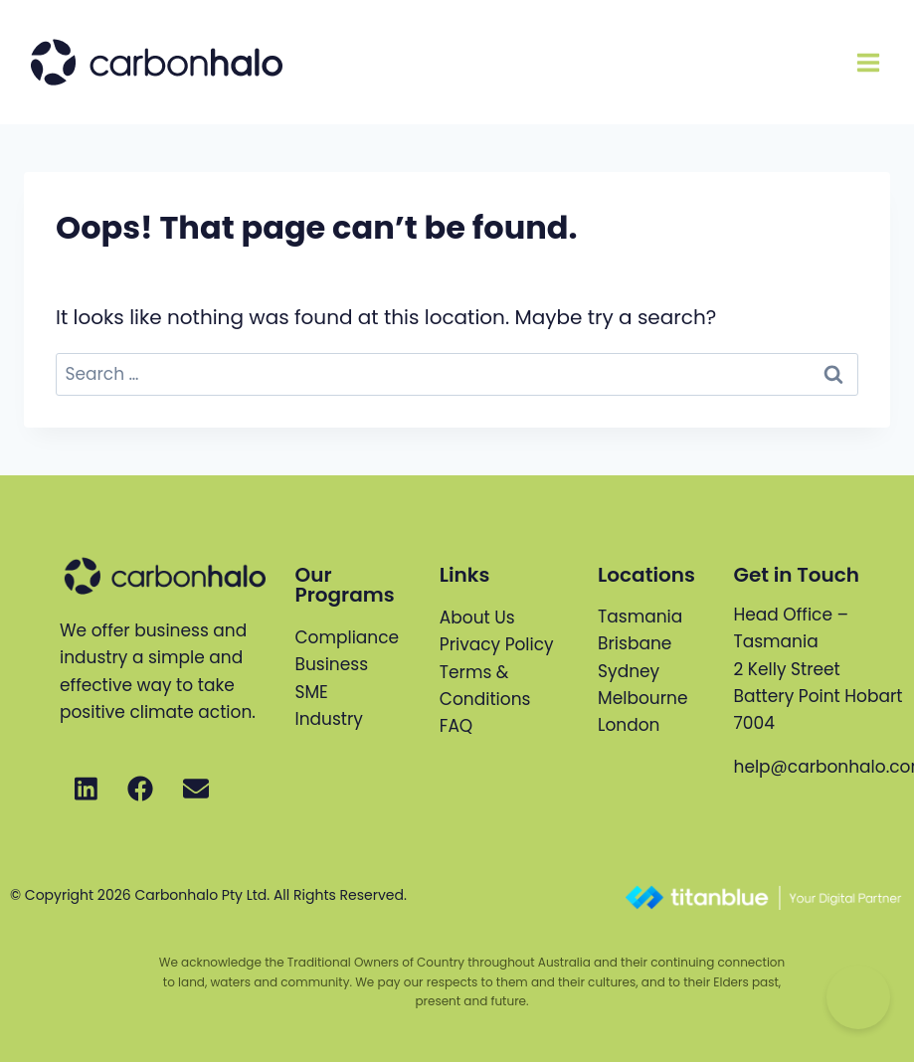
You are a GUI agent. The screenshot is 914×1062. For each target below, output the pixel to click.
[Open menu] (867, 62)
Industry (329, 719)
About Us (477, 617)
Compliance (347, 637)
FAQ (456, 726)
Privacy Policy (497, 644)
